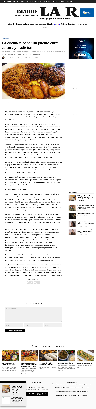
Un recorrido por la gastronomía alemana (46, 363)
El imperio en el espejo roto (85, 213)
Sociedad (42, 24)
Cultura (64, 24)
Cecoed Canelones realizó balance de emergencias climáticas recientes (85, 231)
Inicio (10, 24)
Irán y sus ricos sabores (65, 363)
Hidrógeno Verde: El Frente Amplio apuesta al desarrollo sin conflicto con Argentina (85, 198)
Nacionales (17, 24)
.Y (59, 24)
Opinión (26, 24)
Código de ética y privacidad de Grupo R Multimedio (36, 394)
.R (55, 24)
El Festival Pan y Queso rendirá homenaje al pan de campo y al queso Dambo (29, 364)
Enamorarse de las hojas (84, 363)
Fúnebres (71, 24)
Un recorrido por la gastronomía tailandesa (9, 363)
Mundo (50, 24)
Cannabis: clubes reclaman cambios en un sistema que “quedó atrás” (85, 207)
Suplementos (82, 24)
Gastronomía (5, 38)
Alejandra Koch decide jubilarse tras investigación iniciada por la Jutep (85, 223)
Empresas (34, 24)
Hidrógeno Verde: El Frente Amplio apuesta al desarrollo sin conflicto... (45, 1)
